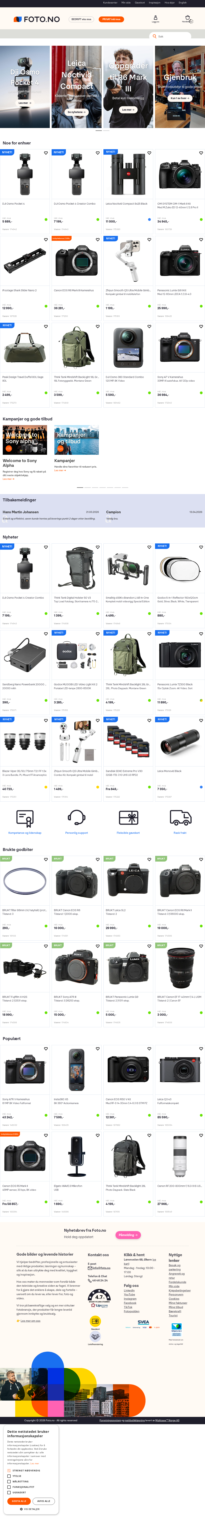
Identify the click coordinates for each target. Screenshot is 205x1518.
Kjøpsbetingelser (180, 1290)
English (183, 2)
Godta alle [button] (19, 1501)
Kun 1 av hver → (180, 98)
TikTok (128, 1307)
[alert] (31, 1469)
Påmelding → (128, 1235)
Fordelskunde (177, 1282)
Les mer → (25, 103)
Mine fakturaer (178, 1303)
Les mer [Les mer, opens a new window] (34, 1463)
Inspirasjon (155, 2)
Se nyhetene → (76, 112)
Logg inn (155, 17)
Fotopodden (131, 1311)
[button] (102, 1299)
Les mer (7, 479)
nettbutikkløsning (135, 1420)
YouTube (129, 1294)
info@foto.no (101, 1268)
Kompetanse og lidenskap (24, 833)
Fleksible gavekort (128, 833)
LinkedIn (129, 1290)
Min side (126, 2)
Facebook (130, 1303)
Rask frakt (180, 833)
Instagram (130, 1299)
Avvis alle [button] (43, 1501)
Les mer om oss (30, 1321)
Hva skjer (170, 2)
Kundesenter (110, 2)
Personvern (176, 1294)
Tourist (173, 1315)
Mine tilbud (176, 1307)
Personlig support (76, 833)
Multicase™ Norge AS (167, 1420)
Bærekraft (175, 1311)
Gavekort (140, 2)
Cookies (174, 1299)
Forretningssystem (110, 1420)
